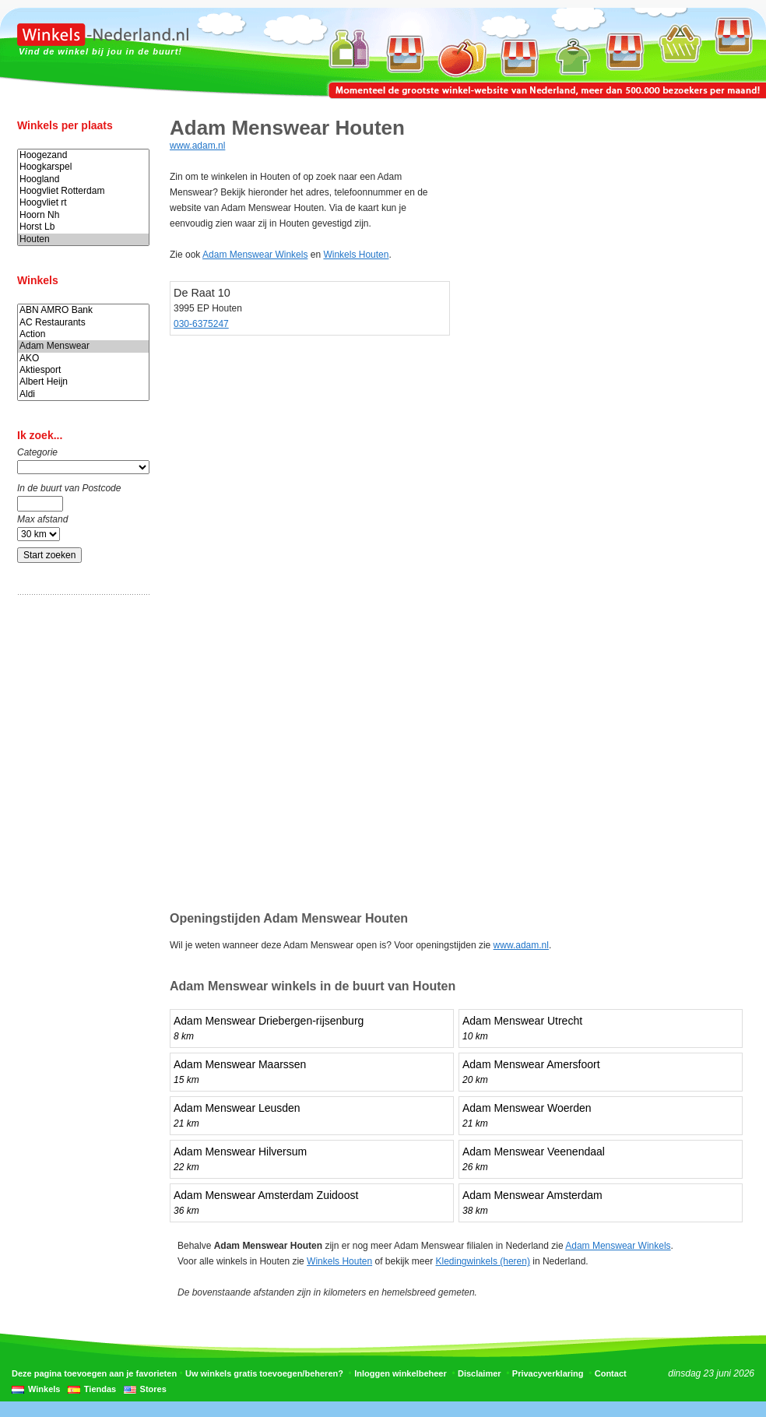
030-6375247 (201, 323)
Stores (153, 1389)
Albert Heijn (83, 382)
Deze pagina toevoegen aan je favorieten (94, 1373)
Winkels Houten (355, 254)
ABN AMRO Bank (83, 310)
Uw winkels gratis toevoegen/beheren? (264, 1373)
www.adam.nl (197, 145)
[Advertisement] (79, 851)
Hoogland (83, 179)
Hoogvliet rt (83, 203)
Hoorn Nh (83, 215)
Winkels (44, 1389)
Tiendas (100, 1389)
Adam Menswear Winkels (254, 254)
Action (83, 334)
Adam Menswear (83, 346)
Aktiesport (83, 370)
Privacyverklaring (548, 1373)
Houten (83, 239)
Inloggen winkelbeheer (400, 1373)
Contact (611, 1373)
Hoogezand (83, 155)
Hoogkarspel (83, 167)
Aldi (83, 394)
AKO (83, 358)
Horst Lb (83, 227)
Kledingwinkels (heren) (483, 1261)
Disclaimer (479, 1373)
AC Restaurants (83, 323)
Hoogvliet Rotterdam (83, 191)
